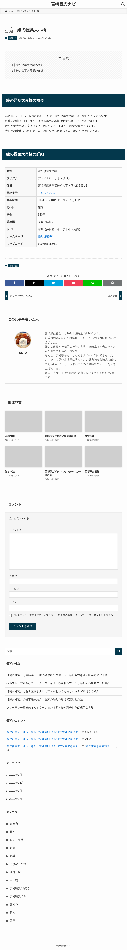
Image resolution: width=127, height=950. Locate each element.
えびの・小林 (18, 864)
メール (14, 589)
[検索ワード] (63, 651)
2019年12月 (16, 782)
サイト (12, 602)
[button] (14, 283)
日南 (12, 831)
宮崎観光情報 (18, 896)
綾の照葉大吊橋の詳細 (29, 70)
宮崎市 (14, 823)
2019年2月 (15, 790)
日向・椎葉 (16, 839)
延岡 (12, 847)
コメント (15, 530)
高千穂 (14, 880)
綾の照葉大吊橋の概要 (29, 64)
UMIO (23, 352)
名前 (13, 575)
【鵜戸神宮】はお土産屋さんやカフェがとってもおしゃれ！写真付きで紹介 (52, 691)
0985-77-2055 (46, 192)
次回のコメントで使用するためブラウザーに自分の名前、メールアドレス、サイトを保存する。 (64, 615)
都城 (12, 855)
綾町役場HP (45, 236)
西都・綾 (13, 38)
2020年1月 (15, 774)
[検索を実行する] (118, 651)
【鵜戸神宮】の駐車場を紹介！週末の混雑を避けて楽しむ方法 (44, 699)
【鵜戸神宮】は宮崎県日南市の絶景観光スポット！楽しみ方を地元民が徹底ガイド (56, 675)
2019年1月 (15, 798)
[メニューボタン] (4, 4)
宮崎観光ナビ (63, 4)
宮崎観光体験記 (19, 888)
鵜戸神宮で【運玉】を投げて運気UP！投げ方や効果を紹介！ (43, 732)
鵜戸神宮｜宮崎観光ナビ (100, 746)
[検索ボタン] (123, 4)
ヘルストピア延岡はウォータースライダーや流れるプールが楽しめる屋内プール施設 (58, 683)
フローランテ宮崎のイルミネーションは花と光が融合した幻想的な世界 (50, 707)
